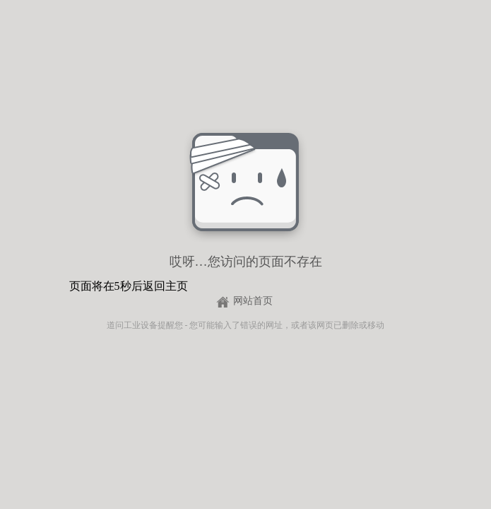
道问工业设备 (132, 325)
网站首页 (253, 301)
